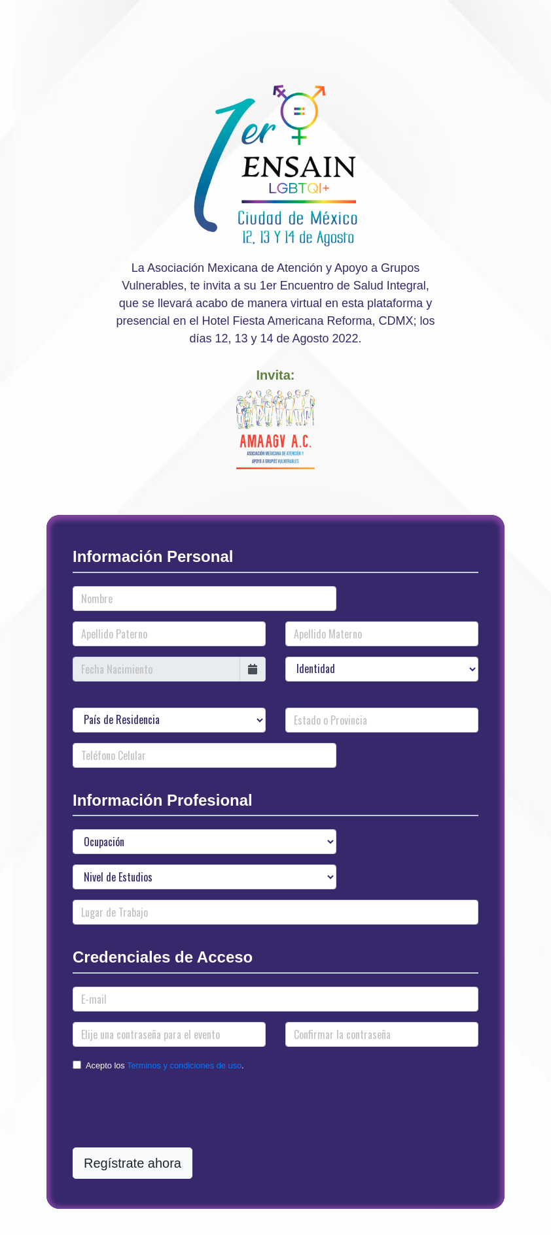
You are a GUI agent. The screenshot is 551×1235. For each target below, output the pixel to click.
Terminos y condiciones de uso (184, 1065)
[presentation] (172, 1111)
